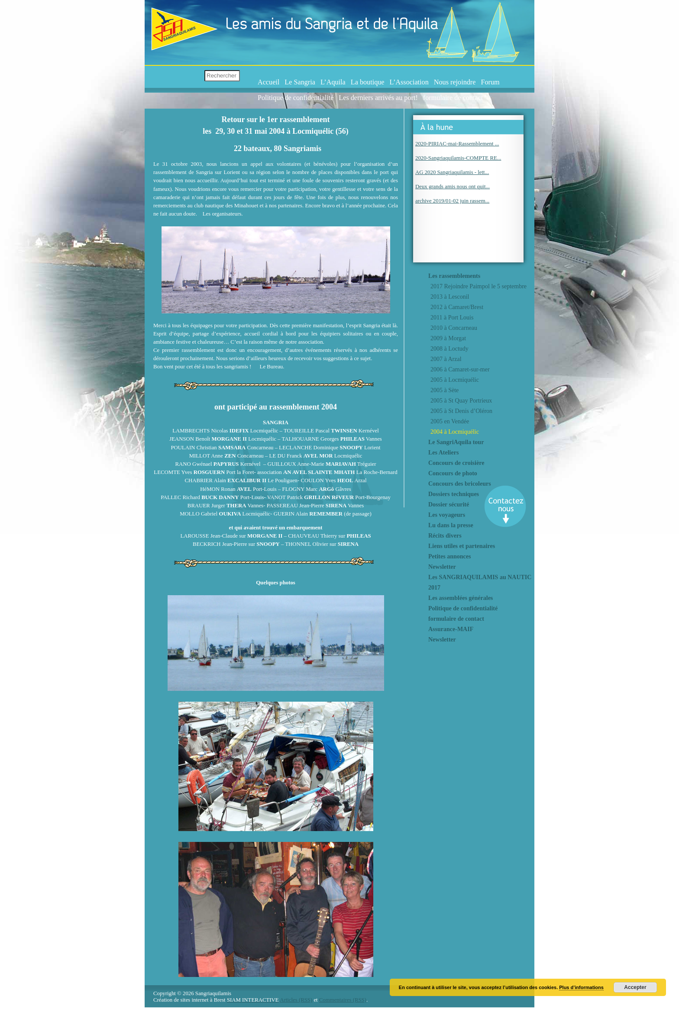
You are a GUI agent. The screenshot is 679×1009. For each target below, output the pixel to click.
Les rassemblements (454, 276)
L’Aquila (333, 82)
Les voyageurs (446, 515)
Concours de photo (452, 473)
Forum (490, 82)
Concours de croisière (456, 463)
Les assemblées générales (460, 598)
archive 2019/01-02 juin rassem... (452, 201)
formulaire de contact (453, 98)
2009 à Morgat (448, 338)
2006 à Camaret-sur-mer (460, 369)
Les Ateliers (443, 452)
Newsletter (442, 567)
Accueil (268, 82)
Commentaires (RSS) (342, 1000)
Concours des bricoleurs (459, 483)
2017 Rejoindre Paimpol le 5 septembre (478, 286)
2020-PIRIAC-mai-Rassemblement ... (457, 144)
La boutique (368, 82)
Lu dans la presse (450, 525)
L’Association (409, 82)
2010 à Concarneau (453, 328)
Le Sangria (300, 82)
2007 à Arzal (446, 359)
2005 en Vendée (449, 421)
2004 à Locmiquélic (454, 432)
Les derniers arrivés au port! (378, 98)
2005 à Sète (444, 390)
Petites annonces (449, 556)
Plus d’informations (581, 987)
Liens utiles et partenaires (461, 546)
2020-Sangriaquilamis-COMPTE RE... (458, 158)
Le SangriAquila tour (456, 442)
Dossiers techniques (453, 494)
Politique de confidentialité (295, 98)
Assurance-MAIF (450, 629)
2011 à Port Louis (451, 317)
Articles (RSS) (296, 1000)
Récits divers (445, 535)
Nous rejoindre (455, 82)
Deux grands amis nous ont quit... (452, 187)
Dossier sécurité (448, 504)
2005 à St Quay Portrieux (461, 400)
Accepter (635, 987)
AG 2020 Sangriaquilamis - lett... (452, 172)
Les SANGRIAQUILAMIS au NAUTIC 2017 (479, 582)
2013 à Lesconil (449, 296)
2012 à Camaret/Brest (456, 307)
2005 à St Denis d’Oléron (461, 411)
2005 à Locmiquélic (454, 380)
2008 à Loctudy (449, 348)
